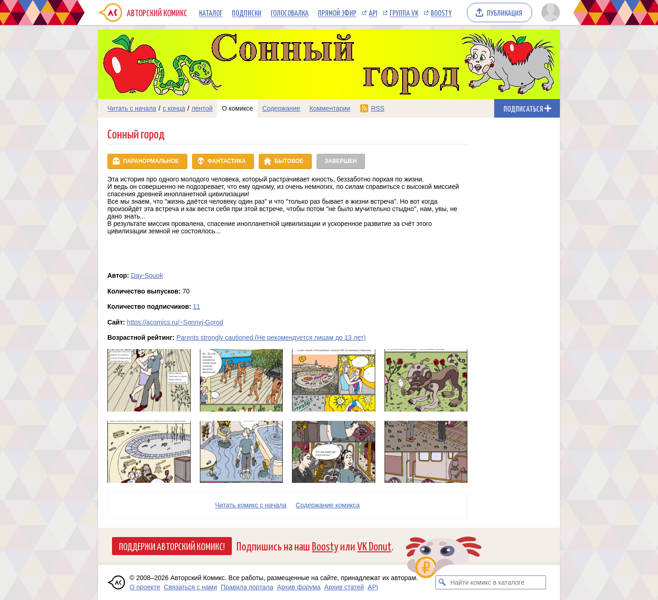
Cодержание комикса (328, 505)
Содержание (281, 108)
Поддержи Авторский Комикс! (172, 546)
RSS (378, 108)
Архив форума (299, 587)
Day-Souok (147, 275)
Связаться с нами (190, 587)
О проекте (145, 587)
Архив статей (344, 587)
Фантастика (227, 161)
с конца (174, 108)
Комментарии (330, 108)
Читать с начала (131, 108)
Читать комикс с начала (250, 505)
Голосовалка (290, 12)
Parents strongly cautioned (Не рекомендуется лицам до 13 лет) (271, 337)
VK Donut (374, 545)
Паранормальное (151, 161)
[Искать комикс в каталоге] (442, 582)
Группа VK (404, 12)
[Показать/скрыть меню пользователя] (549, 12)
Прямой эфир (337, 12)
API (373, 12)
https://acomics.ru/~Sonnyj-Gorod (175, 322)
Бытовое (288, 161)
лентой (202, 108)
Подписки (246, 12)
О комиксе (237, 108)
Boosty (441, 12)
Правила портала (247, 587)
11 (196, 306)
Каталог (211, 12)
